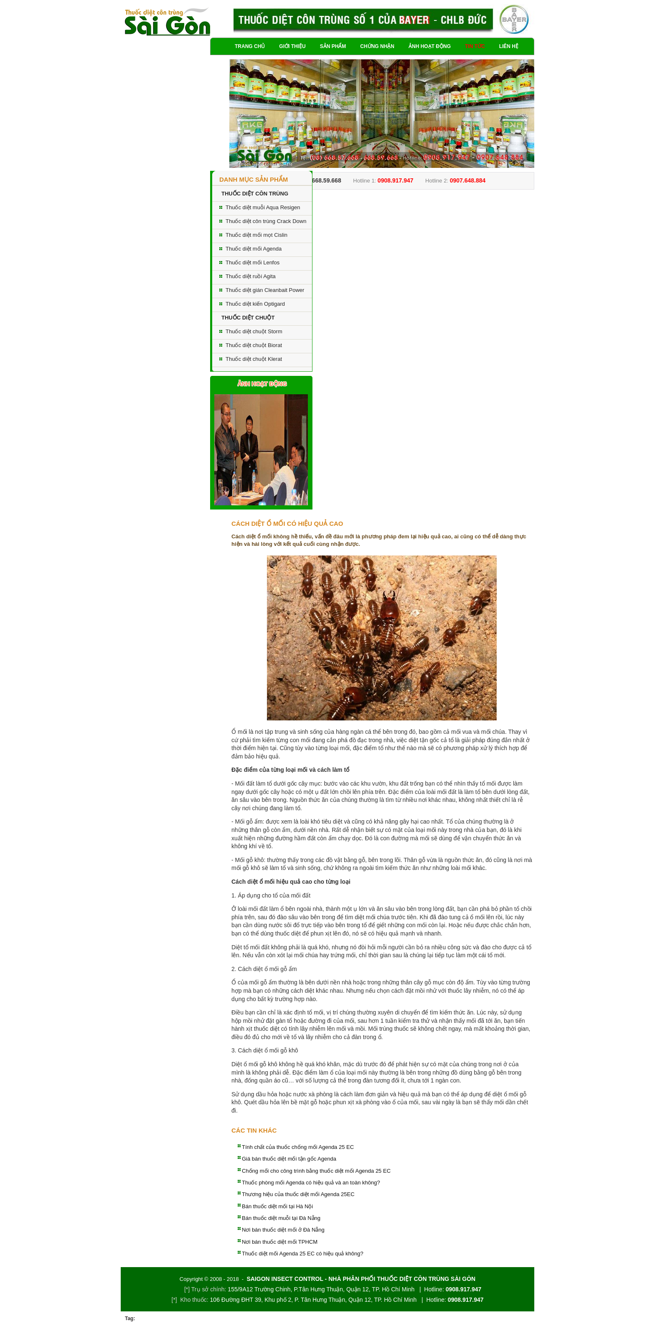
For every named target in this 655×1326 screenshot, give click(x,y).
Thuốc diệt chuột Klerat (254, 359)
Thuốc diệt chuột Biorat (254, 345)
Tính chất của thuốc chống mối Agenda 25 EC (298, 1147)
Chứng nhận (377, 46)
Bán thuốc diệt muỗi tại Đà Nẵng (281, 1218)
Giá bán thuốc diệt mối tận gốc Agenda (289, 1159)
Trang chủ (250, 46)
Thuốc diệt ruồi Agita (251, 276)
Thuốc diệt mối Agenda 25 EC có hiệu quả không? (302, 1253)
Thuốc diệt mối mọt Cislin (256, 235)
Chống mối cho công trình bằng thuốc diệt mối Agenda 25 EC (316, 1171)
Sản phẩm (333, 46)
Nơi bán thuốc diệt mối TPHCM (279, 1242)
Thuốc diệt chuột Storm (254, 331)
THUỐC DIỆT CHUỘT (247, 317)
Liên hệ (508, 46)
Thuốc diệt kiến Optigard (255, 304)
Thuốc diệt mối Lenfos (252, 262)
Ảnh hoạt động (430, 46)
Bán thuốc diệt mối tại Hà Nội (277, 1206)
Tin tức (475, 46)
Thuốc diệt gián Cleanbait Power (265, 290)
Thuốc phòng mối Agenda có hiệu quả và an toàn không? (311, 1182)
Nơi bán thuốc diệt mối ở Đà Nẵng (283, 1230)
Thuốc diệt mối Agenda (254, 249)
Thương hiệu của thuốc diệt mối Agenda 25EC (298, 1194)
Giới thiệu (292, 46)
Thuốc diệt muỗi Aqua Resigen (263, 207)
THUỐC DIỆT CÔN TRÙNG (254, 193)
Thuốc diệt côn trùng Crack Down (266, 221)
